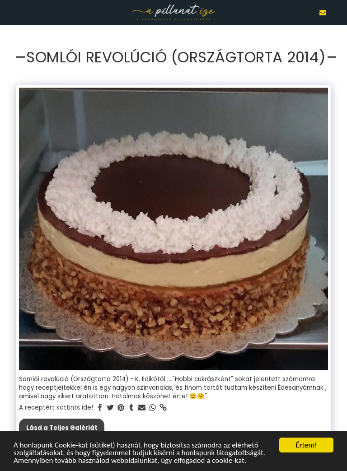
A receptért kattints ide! (56, 407)
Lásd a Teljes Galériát (62, 428)
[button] (10, 12)
